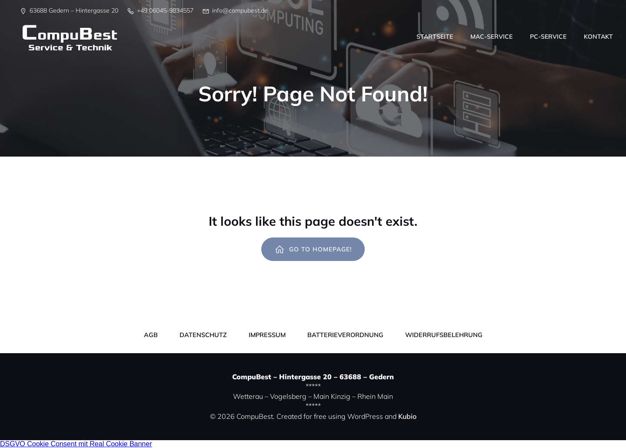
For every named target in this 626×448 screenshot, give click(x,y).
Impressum (267, 335)
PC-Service (548, 36)
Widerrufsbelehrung (444, 335)
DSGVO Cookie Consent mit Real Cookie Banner (76, 444)
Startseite (434, 36)
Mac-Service (491, 36)
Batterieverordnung (345, 335)
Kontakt (598, 36)
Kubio (407, 416)
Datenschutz (203, 335)
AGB (151, 335)
